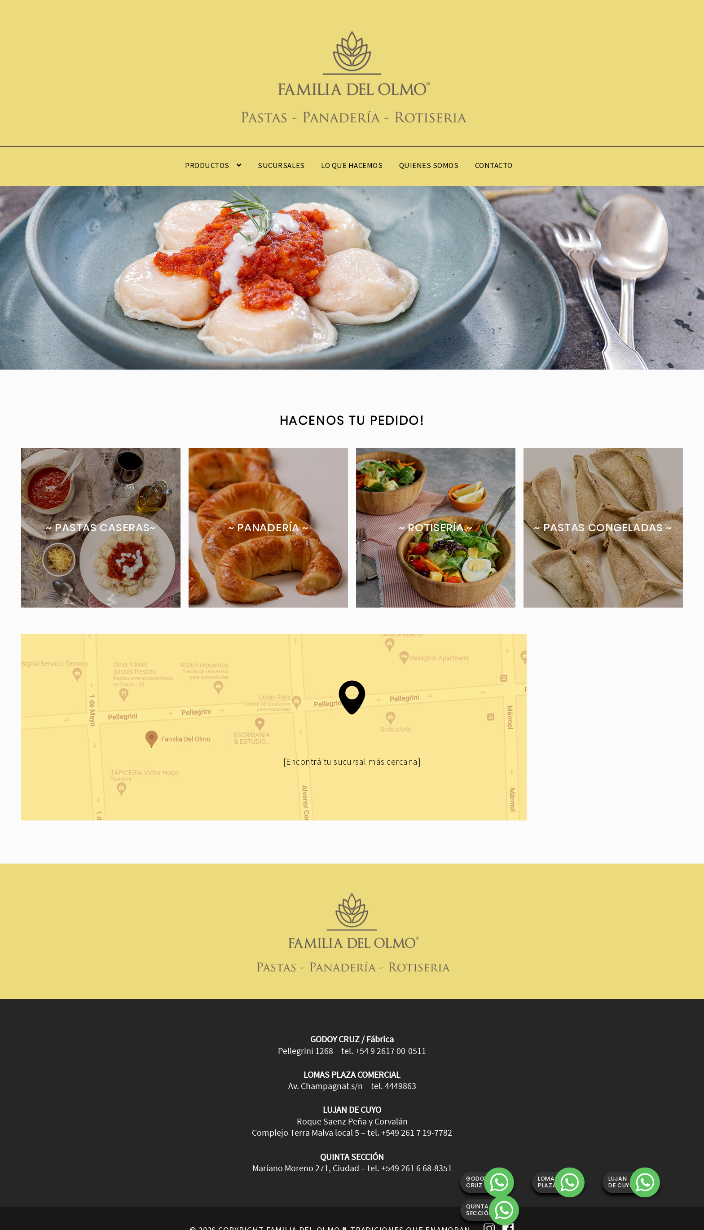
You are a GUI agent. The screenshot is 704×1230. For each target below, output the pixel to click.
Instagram (489, 1207)
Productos (207, 165)
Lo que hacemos (352, 165)
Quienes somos (429, 165)
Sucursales (281, 165)
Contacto (494, 165)
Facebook (508, 1207)
